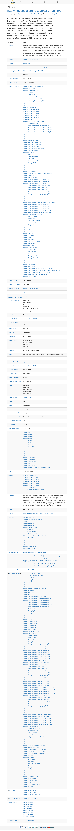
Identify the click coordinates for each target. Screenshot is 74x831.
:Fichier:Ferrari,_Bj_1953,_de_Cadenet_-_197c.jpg (38, 268)
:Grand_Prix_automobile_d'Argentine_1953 (36, 185)
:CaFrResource (28, 808)
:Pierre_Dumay (29, 759)
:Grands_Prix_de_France (31, 728)
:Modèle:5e (28, 440)
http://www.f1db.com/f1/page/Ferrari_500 (33, 71)
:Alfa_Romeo (28, 92)
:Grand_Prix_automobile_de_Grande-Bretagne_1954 (39, 691)
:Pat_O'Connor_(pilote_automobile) (34, 751)
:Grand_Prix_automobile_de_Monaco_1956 (36, 701)
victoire (11, 424)
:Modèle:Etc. (28, 463)
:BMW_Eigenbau (29, 592)
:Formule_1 (28, 167)
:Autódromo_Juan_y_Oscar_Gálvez (34, 101)
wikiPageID (12, 74)
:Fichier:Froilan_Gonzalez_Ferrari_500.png (36, 274)
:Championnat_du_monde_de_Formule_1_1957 (37, 138)
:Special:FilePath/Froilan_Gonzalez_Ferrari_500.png (39, 566)
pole (10, 405)
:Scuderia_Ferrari (29, 249)
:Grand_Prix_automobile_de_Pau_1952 (35, 706)
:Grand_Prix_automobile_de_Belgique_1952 (36, 191)
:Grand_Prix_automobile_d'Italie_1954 (35, 670)
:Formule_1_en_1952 (31, 109)
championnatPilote (14, 300)
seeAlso (11, 513)
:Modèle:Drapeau (29, 461)
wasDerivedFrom (13, 552)
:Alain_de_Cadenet (30, 577)
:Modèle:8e (28, 444)
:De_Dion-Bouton (29, 152)
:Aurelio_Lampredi (30, 96)
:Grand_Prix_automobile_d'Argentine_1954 (36, 656)
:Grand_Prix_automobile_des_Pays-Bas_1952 (37, 210)
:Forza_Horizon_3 (30, 621)
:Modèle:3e (28, 436)
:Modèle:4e (28, 438)
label (10, 509)
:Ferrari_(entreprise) (30, 59)
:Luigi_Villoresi (29, 229)
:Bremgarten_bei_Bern (31, 105)
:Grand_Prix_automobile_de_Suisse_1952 (36, 204)
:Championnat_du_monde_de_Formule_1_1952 (37, 127)
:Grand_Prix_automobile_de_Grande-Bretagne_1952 (39, 200)
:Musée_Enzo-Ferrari (30, 743)
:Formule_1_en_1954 (31, 113)
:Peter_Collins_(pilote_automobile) (34, 753)
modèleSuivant (13, 365)
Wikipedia (25, 828)
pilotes (11, 385)
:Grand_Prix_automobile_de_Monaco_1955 (36, 699)
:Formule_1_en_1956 (31, 117)
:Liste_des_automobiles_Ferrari (33, 737)
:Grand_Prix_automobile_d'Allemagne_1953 (36, 181)
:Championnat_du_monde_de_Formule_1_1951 (37, 125)
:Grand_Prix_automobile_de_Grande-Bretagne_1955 (39, 693)
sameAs (11, 517)
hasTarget (12, 802)
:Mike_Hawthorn (29, 264)
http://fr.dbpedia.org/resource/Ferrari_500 (34, 10)
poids (11, 401)
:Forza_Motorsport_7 (30, 627)
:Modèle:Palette (29, 453)
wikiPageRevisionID (14, 82)
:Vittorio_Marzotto (30, 774)
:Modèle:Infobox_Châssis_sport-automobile (36, 467)
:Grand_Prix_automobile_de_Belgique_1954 (36, 677)
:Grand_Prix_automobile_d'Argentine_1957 (36, 660)
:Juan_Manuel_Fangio (31, 222)
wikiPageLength (13, 78)
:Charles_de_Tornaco (30, 140)
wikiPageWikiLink (13, 86)
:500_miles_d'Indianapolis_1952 (33, 86)
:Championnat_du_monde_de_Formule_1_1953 (37, 129)
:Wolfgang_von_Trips (30, 776)
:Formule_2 (28, 119)
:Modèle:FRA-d (29, 465)
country (11, 63)
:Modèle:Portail (29, 455)
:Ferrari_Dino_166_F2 (31, 617)
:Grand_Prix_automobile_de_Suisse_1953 (36, 206)
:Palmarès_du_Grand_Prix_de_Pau (34, 749)
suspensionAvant (14, 416)
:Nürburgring (28, 231)
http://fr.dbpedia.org (36, 14)
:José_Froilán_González (31, 220)
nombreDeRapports (14, 377)
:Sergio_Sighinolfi (29, 276)
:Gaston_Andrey (29, 633)
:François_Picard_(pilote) (31, 631)
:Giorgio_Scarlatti (29, 175)
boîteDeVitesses (13, 288)
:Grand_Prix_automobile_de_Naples (34, 703)
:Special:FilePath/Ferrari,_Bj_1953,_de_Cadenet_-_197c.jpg (41, 556)
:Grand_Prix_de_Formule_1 (32, 214)
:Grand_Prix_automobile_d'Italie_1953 (35, 189)
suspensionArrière (14, 413)
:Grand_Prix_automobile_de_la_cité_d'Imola (36, 716)
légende (11, 354)
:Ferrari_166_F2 (29, 163)
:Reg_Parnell (28, 239)
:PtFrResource (28, 806)
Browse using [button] (24, 2)
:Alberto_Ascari (29, 88)
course (11, 332)
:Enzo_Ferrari (28, 158)
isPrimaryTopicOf (13, 569)
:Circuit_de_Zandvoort (31, 150)
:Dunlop (27, 154)
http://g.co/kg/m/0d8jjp (29, 548)
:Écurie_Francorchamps (31, 256)
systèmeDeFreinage (14, 420)
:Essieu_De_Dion (29, 611)
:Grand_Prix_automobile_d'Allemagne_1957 (36, 652)
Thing (18, 14)
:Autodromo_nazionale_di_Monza (34, 98)
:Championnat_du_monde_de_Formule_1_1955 (37, 134)
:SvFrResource (28, 802)
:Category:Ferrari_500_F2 (33, 519)
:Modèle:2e (28, 434)
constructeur (12, 328)
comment (11, 495)
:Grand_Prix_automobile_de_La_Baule (35, 695)
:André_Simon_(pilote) (31, 94)
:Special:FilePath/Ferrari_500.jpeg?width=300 (38, 67)
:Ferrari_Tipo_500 (28, 517)
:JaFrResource (28, 810)
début (11, 350)
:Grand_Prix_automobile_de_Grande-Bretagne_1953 (39, 202)
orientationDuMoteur (14, 381)
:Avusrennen (28, 590)
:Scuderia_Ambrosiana (31, 247)
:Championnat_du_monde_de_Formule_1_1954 (37, 132)
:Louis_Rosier (29, 227)
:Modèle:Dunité (29, 459)
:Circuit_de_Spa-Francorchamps (33, 148)
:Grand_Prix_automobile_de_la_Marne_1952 (37, 714)
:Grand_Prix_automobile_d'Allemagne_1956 (36, 650)
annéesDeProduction (15, 284)
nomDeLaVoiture (14, 369)
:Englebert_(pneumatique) (32, 156)
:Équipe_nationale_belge (31, 258)
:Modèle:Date (28, 446)
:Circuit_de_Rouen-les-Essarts (33, 144)
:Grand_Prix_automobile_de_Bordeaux (35, 679)
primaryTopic (13, 820)
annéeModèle (13, 280)
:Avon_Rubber (29, 103)
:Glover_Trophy (29, 642)
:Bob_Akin (28, 594)
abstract (11, 45)
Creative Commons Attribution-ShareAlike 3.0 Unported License (51, 828)
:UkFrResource (28, 804)
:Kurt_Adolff (28, 225)
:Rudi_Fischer (29, 245)
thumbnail (11, 67)
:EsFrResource (28, 812)
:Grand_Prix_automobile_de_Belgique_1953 (36, 194)
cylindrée (12, 336)
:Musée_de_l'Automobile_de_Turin (34, 745)
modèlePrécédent (14, 362)
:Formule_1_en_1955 (31, 115)
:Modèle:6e (28, 442)
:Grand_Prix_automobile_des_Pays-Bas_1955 (37, 722)
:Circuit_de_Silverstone (31, 146)
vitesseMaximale (14, 428)
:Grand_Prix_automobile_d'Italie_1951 (35, 664)
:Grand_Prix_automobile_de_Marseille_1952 (36, 697)
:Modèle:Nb (28, 451)
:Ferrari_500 (28, 523)
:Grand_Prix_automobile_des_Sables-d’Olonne (37, 724)
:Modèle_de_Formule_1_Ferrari (33, 121)
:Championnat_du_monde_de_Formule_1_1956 (37, 136)
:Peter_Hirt (28, 233)
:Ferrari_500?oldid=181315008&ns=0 (35, 552)
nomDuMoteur (13, 373)
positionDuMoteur (14, 409)
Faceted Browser (49, 2)
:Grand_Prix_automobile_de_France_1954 (36, 685)
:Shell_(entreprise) (30, 251)
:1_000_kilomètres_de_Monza (33, 575)
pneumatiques (13, 397)
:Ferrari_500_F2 (29, 531)
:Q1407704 (27, 521)
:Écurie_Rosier (29, 782)
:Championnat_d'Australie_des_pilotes (35, 596)
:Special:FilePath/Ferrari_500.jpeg (35, 558)
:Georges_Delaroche (30, 635)
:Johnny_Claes (29, 218)
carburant (12, 292)
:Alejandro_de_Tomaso (31, 90)
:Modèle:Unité (29, 457)
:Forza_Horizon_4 (30, 623)
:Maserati (27, 262)
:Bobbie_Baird (29, 266)
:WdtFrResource (28, 816)
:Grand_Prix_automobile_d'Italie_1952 (35, 187)
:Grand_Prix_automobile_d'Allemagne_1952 (36, 179)
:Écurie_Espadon (29, 253)
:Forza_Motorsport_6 (30, 625)
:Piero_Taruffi (28, 235)
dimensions (12, 340)
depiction (11, 556)
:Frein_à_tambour (30, 171)
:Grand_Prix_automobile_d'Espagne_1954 (36, 662)
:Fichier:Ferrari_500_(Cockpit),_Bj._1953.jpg (36, 272)
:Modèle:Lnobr (29, 449)
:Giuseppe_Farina (30, 177)
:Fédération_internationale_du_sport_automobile (37, 173)
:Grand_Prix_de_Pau (30, 726)
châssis (11, 315)
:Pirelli (27, 237)
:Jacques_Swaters (30, 216)
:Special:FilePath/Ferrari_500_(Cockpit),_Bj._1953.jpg (40, 563)
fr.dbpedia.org (55, 14)
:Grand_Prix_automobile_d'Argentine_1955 (36, 658)
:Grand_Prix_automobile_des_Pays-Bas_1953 (37, 212)
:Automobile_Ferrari (30, 107)
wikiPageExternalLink (14, 71)
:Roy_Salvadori (29, 243)
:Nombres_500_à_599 (31, 747)
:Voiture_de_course (30, 123)
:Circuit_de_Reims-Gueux (32, 142)
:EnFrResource (28, 814)
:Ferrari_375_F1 (29, 165)
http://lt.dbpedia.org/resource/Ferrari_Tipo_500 (35, 535)
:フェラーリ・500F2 (30, 533)
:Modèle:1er (28, 432)
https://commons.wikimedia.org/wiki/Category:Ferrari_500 (38, 513)
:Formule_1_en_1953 (31, 111)
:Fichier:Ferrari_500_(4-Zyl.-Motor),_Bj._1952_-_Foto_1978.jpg (41, 270)
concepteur (12, 318)
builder (10, 59)
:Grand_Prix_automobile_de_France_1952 (36, 196)
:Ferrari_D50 (28, 615)
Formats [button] (35, 2)
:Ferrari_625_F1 (29, 260)
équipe (11, 471)
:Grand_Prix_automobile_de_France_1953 (36, 198)
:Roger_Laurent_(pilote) (31, 241)
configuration (13, 322)
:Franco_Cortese (29, 629)
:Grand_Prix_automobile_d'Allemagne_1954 (36, 183)
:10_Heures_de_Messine (31, 573)
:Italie (26, 63)
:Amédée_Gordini (29, 584)
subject (10, 475)
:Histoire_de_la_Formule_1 (32, 730)
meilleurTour (12, 358)
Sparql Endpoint (62, 2)
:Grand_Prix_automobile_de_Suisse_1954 (36, 208)
